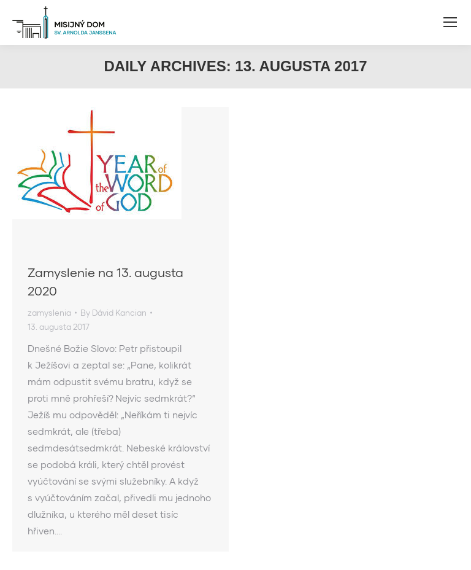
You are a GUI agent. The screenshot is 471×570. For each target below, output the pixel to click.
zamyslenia (49, 313)
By (113, 313)
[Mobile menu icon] (450, 22)
